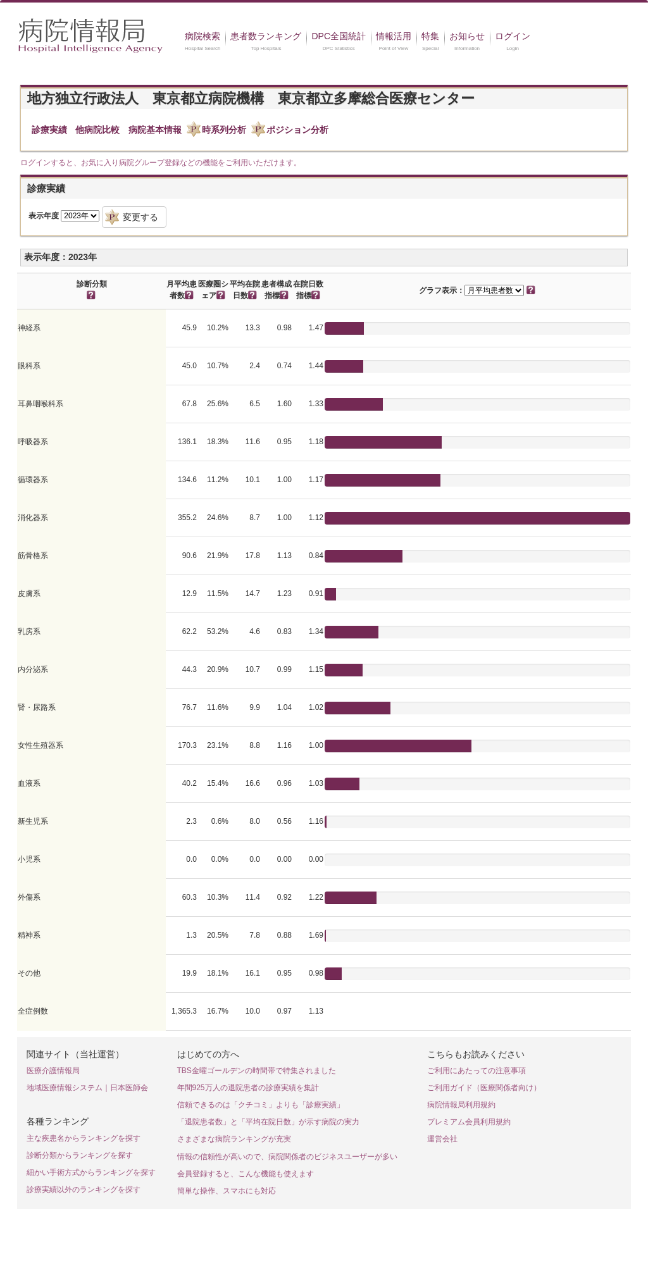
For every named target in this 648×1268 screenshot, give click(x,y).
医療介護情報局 (53, 1070)
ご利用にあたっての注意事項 (476, 1070)
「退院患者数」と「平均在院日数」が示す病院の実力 (268, 1121)
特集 (430, 36)
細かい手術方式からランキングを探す (91, 1172)
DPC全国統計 (338, 36)
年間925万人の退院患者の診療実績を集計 (248, 1087)
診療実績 (49, 130)
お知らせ (467, 36)
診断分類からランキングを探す (80, 1155)
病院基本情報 (155, 130)
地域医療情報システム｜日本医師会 (87, 1087)
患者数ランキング (265, 36)
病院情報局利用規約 (461, 1104)
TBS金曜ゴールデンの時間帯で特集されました (256, 1070)
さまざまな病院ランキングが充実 (234, 1138)
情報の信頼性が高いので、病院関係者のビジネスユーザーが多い (287, 1156)
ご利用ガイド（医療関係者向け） (484, 1087)
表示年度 (43, 215)
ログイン (512, 36)
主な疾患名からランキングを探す (83, 1138)
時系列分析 (224, 130)
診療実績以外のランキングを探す (83, 1189)
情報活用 (393, 36)
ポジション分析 (297, 130)
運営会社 (442, 1138)
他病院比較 (97, 130)
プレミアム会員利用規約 (469, 1121)
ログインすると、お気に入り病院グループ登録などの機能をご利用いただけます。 (160, 162)
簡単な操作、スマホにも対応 (226, 1190)
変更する (140, 217)
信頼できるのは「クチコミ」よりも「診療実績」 (260, 1104)
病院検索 (202, 36)
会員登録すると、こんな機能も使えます (245, 1173)
